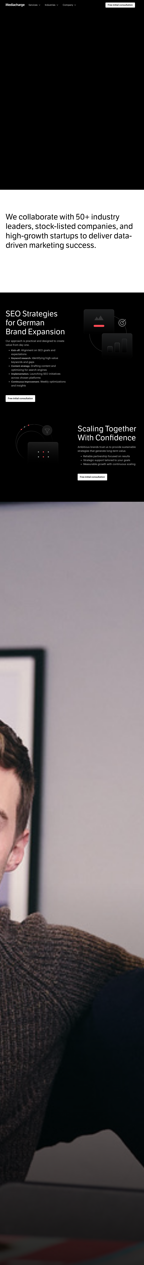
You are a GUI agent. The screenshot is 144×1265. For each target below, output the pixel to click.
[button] (34, 5)
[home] (15, 5)
